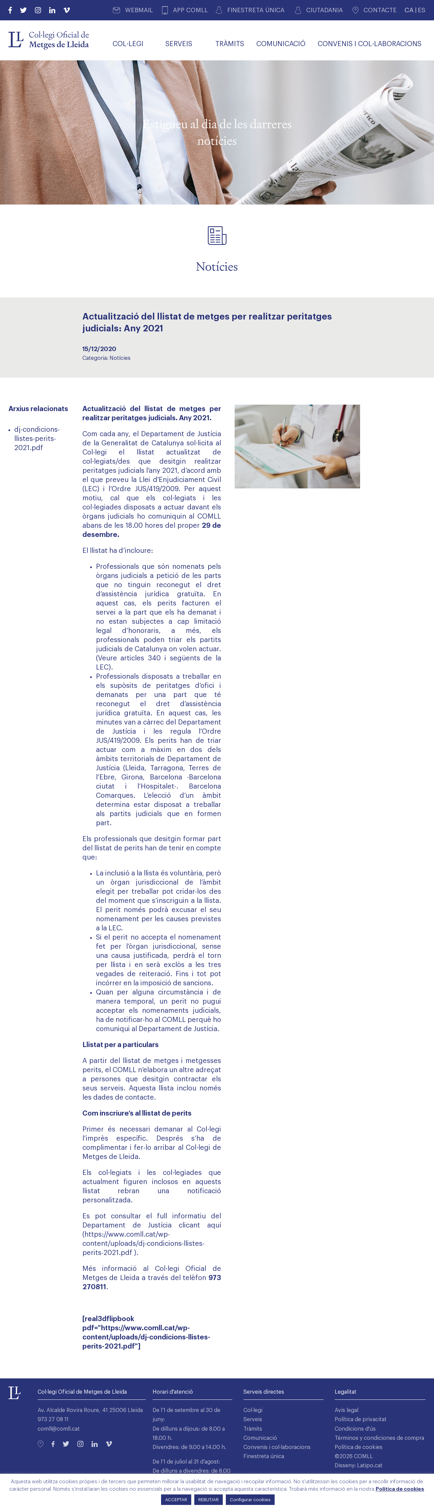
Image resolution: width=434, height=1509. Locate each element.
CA (409, 10)
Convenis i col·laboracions (277, 1447)
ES (422, 10)
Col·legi (252, 1410)
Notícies (120, 358)
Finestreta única (263, 1456)
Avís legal (346, 1410)
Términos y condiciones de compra (379, 1438)
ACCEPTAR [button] (176, 1499)
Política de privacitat (361, 1419)
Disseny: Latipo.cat (358, 1465)
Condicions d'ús (355, 1429)
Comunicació (260, 1438)
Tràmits (252, 1429)
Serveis (252, 1419)
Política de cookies (358, 1447)
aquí (214, 1225)
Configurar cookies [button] (250, 1499)
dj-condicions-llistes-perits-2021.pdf (37, 438)
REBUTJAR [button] (208, 1499)
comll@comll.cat (59, 1429)
